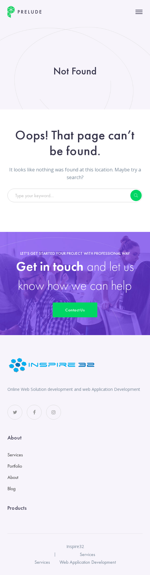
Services (15, 455)
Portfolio (14, 466)
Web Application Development (88, 562)
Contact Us (75, 310)
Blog (11, 488)
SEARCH (136, 195)
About (12, 477)
